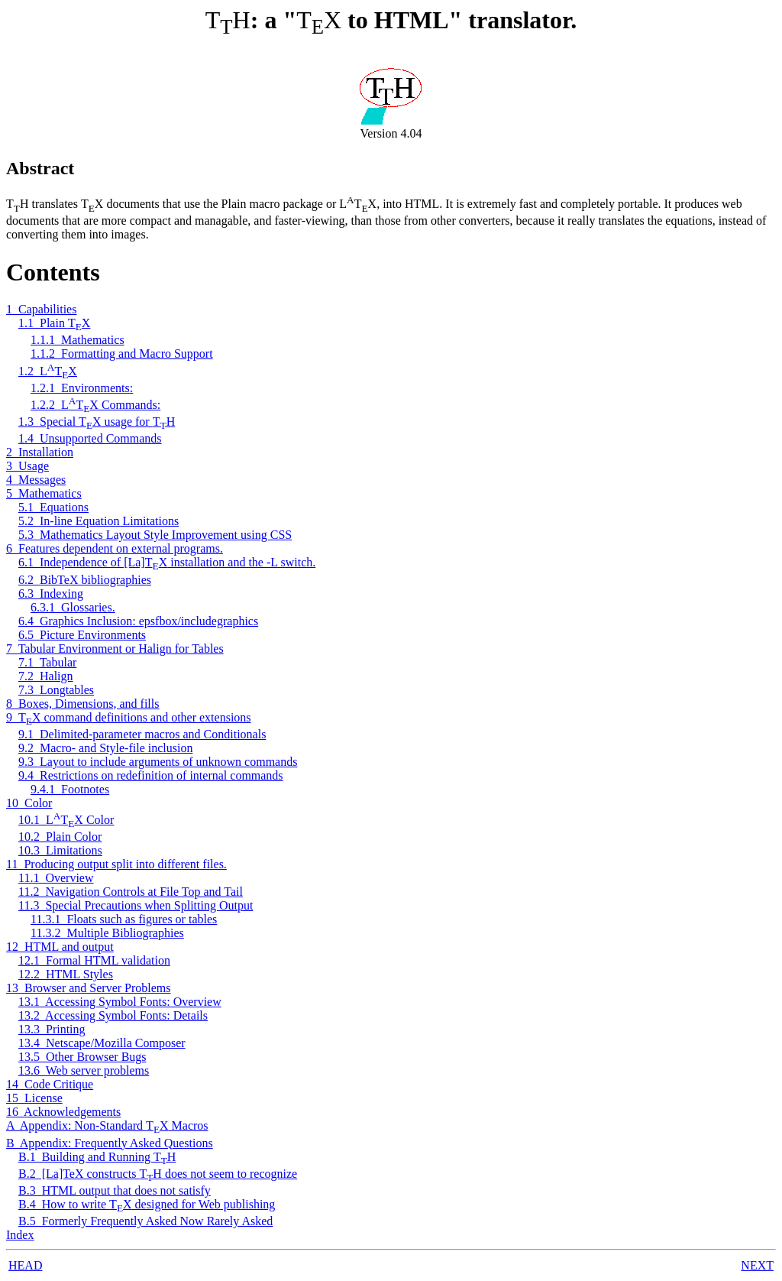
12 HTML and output (60, 946)
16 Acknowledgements (63, 1111)
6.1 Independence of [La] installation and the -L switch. (166, 562)
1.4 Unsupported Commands (90, 438)
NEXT (757, 1265)
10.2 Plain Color (60, 836)
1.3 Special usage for (96, 421)
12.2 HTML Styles (65, 974)
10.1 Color (66, 819)
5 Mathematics (44, 493)
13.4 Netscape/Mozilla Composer (102, 1042)
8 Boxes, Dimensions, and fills (82, 703)
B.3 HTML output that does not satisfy (114, 1190)
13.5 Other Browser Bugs (82, 1056)
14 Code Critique (49, 1084)
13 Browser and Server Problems (88, 987)
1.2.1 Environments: (82, 387)
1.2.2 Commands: (95, 404)
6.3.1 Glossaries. (73, 607)
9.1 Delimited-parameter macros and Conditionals (142, 734)
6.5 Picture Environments (82, 634)
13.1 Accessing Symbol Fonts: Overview (119, 1001)
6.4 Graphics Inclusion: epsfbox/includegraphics (138, 621)
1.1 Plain (54, 322)
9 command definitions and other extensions (128, 717)
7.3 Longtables (56, 689)
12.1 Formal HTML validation (94, 960)
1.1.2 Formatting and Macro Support (122, 353)
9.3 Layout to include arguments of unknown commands (157, 761)
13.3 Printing (52, 1029)
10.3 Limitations (60, 850)
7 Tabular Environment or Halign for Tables (115, 648)
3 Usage (27, 465)
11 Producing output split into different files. (116, 864)
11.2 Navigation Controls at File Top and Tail (130, 891)
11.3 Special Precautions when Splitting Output (135, 905)
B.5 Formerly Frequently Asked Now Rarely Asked (145, 1221)
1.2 (47, 371)
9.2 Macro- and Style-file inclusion (105, 747)
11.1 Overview (56, 877)
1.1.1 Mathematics (77, 339)
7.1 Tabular (47, 662)
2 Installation (39, 452)
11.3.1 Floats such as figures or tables (124, 919)
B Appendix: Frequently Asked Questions (109, 1143)
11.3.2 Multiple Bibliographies (107, 932)
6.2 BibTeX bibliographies (84, 579)
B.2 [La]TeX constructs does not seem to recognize (157, 1173)
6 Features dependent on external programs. (114, 548)
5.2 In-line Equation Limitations (98, 520)
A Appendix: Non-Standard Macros (107, 1125)
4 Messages (36, 479)
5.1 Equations (53, 507)
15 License (34, 1097)
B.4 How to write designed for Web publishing (146, 1204)
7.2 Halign (45, 676)
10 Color (29, 802)
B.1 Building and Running (97, 1156)
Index (20, 1234)
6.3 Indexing (50, 593)
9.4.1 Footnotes (70, 789)
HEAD (25, 1265)
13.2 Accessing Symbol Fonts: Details (113, 1015)
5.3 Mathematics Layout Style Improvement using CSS (155, 534)
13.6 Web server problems (83, 1070)
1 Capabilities (41, 309)
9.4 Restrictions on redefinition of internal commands (150, 775)
